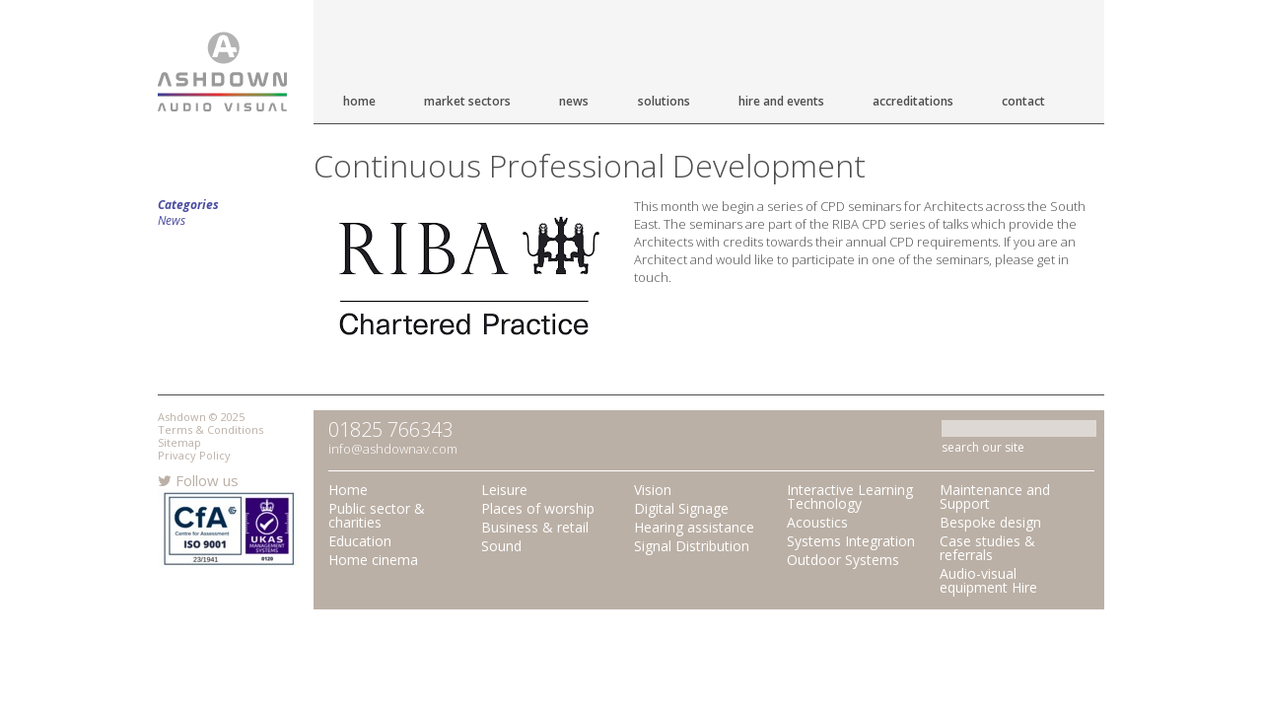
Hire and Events (781, 101)
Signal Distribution (691, 545)
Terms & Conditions (210, 429)
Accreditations (913, 101)
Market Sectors (467, 101)
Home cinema (373, 559)
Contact (1023, 101)
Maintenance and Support (995, 496)
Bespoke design (990, 522)
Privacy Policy (194, 455)
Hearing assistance (694, 527)
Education (359, 541)
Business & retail (535, 527)
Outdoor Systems (843, 559)
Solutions (664, 101)
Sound (501, 545)
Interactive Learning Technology (850, 496)
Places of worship (538, 508)
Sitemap (179, 442)
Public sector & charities (376, 515)
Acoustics (817, 522)
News (574, 101)
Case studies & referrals (987, 548)
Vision (652, 489)
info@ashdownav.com (392, 449)
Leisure (504, 489)
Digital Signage (681, 508)
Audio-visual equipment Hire (988, 580)
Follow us (198, 480)
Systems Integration (851, 541)
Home (359, 101)
